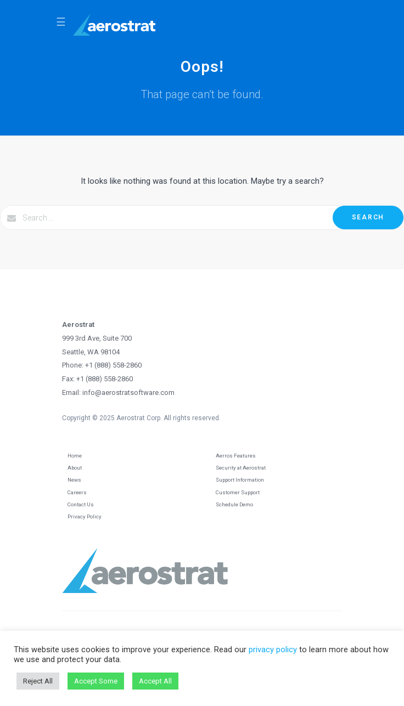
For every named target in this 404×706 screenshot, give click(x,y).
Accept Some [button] (95, 681)
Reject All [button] (38, 681)
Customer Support (238, 492)
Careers (77, 492)
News (74, 480)
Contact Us (81, 504)
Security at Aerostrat (241, 468)
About (75, 468)
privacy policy (273, 649)
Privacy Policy (85, 516)
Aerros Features (236, 456)
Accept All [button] (155, 681)
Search (368, 217)
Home (75, 456)
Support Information (240, 480)
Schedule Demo (234, 504)
